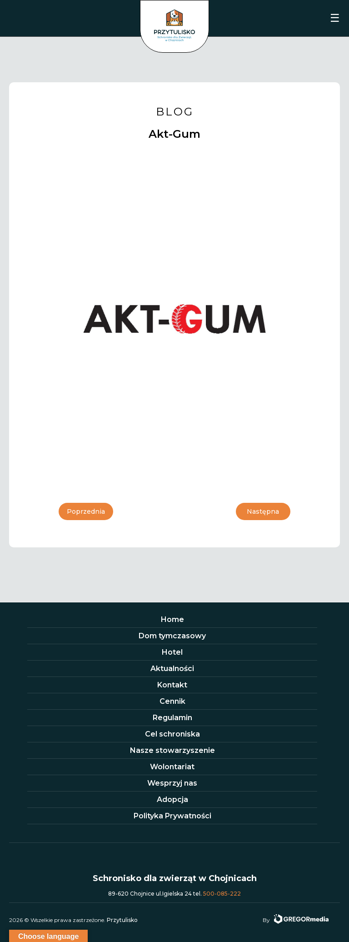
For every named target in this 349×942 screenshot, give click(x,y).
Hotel (172, 652)
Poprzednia (86, 511)
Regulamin (172, 717)
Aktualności (172, 668)
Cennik (172, 701)
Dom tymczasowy (172, 635)
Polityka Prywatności (172, 816)
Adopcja (172, 799)
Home (172, 619)
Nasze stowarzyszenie (172, 750)
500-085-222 (222, 893)
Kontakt (172, 685)
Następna (263, 511)
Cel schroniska (172, 734)
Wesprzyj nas (172, 783)
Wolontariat (172, 766)
